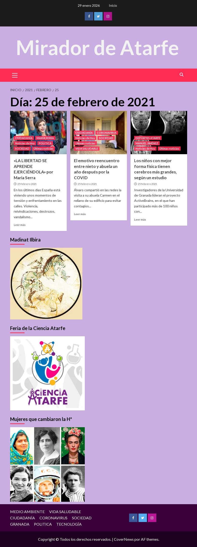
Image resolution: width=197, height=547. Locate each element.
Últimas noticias (43, 148)
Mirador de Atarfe (97, 47)
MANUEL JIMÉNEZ (147, 143)
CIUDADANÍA (24, 138)
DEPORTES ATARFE (148, 138)
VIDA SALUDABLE (86, 148)
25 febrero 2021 (27, 183)
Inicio (113, 5)
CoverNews (124, 539)
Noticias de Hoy (25, 143)
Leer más (20, 225)
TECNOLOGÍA (69, 524)
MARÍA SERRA (45, 138)
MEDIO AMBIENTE (27, 511)
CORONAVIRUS (107, 132)
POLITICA (45, 143)
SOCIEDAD (22, 148)
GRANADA (19, 524)
